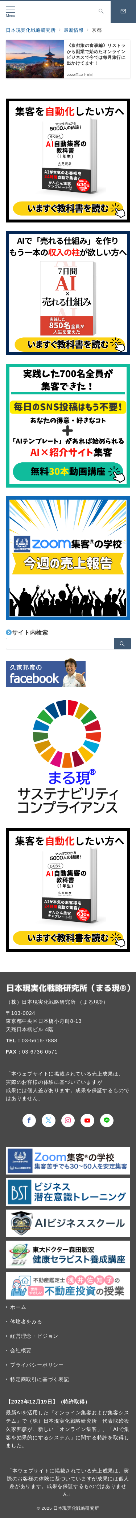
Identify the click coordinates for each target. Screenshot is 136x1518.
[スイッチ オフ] (101, 12)
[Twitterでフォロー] (48, 1121)
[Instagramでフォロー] (68, 1121)
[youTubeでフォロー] (87, 1121)
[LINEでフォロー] (107, 1121)
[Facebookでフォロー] (29, 1121)
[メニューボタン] (10, 12)
